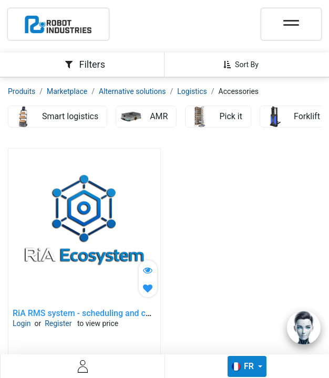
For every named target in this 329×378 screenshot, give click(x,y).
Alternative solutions (132, 91)
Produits (21, 91)
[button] (245, 64)
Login (22, 323)
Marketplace (67, 91)
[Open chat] (304, 327)
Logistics (192, 91)
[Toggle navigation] (291, 19)
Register (58, 323)
